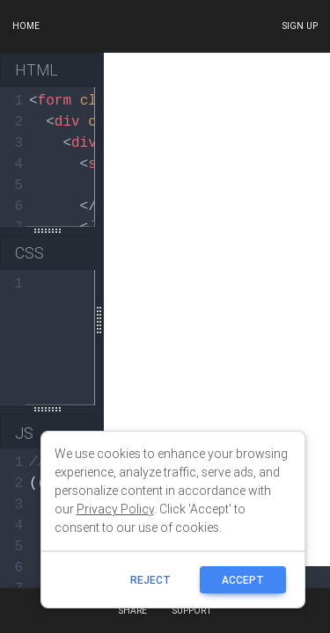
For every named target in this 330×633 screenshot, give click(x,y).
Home (26, 26)
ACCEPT (243, 579)
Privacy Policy (115, 509)
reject (150, 579)
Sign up (300, 26)
